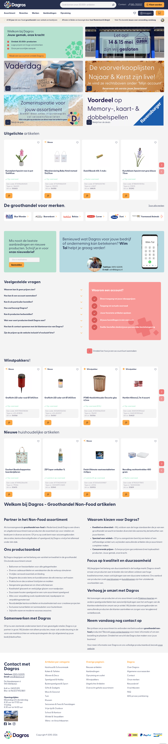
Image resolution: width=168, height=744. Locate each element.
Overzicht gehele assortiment (99, 688)
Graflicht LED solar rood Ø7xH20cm (22, 398)
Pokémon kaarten (146, 598)
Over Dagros (133, 667)
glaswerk (24, 589)
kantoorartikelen (30, 603)
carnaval (21, 574)
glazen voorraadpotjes (52, 589)
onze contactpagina (119, 632)
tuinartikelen (24, 607)
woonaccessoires (43, 611)
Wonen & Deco (52, 676)
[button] (146, 13)
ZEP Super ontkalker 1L (54, 470)
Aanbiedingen (92, 672)
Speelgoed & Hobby (54, 680)
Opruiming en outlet (95, 676)
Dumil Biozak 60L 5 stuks (95, 171)
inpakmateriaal (42, 596)
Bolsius (75, 217)
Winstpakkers (17, 361)
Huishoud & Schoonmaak (56, 667)
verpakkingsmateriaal (19, 600)
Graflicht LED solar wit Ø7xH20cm (60, 398)
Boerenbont (49, 217)
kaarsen (49, 585)
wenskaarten (41, 571)
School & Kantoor (53, 713)
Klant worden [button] (154, 5)
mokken (49, 581)
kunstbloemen (41, 578)
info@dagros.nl (17, 677)
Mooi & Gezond (52, 692)
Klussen (48, 700)
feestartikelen (28, 567)
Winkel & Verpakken (54, 717)
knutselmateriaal (49, 603)
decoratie (22, 578)
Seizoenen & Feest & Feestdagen (60, 704)
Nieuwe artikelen (94, 667)
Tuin (47, 696)
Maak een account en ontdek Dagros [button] (26, 56)
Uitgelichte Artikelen (95, 684)
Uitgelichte (21, 134)
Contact (122, 5)
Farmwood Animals (150, 217)
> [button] (7, 88)
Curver (99, 217)
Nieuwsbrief (133, 684)
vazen (20, 611)
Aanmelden (16, 265)
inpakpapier (56, 596)
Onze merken (133, 680)
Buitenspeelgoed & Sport (56, 684)
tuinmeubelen (40, 607)
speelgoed (64, 592)
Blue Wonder (20, 217)
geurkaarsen (27, 585)
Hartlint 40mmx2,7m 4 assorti (136, 398)
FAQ (129, 692)
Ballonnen (13, 567)
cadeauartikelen (24, 571)
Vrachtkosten (133, 688)
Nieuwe (31, 433)
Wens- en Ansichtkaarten (56, 721)
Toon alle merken (156, 206)
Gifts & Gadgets (52, 688)
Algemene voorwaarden (138, 672)
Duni (121, 217)
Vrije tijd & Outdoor (54, 709)
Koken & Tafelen (52, 672)
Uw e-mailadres (19, 260)
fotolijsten (38, 581)
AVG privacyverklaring (137, 696)
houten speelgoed (27, 592)
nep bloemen (113, 579)
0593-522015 (19, 674)
